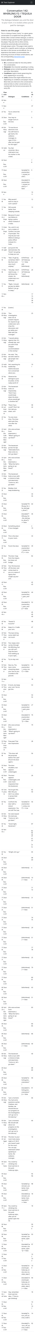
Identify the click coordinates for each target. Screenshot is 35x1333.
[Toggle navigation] (31, 2)
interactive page (19, 57)
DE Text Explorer (8, 2)
